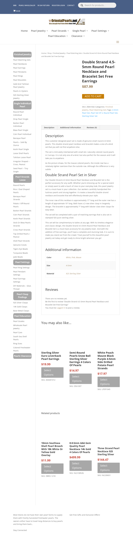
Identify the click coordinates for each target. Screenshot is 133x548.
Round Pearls (19, 185)
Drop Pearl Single (20, 119)
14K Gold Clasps (20, 306)
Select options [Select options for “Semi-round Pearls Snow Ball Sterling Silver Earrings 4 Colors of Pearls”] (77, 379)
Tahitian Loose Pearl (22, 157)
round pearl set (111, 113)
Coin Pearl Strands (21, 214)
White (68, 257)
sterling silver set (89, 116)
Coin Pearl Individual (22, 134)
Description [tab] (49, 127)
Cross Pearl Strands (21, 230)
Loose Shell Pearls (21, 153)
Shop (50, 53)
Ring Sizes (17, 343)
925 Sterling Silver (73, 273)
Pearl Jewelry (38, 31)
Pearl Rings (18, 76)
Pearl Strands (59, 31)
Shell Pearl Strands (21, 241)
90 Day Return (43, 5)
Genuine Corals (20, 245)
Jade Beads (18, 257)
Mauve (78, 257)
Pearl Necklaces (20, 64)
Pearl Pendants (19, 72)
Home (24, 31)
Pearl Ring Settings (21, 267)
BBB (14, 5)
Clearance (76, 36)
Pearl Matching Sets (74, 53)
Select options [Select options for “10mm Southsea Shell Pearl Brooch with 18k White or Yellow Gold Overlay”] (49, 469)
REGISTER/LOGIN (58, 5)
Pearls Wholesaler (27, 5)
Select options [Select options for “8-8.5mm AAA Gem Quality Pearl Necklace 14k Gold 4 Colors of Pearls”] (77, 466)
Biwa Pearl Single (20, 130)
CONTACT (70, 5)
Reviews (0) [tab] (92, 127)
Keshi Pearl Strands (21, 218)
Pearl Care (17, 332)
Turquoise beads (20, 253)
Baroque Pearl (19, 138)
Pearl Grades (18, 321)
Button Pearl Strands (22, 210)
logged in (61, 308)
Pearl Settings (99, 31)
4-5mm (69, 265)
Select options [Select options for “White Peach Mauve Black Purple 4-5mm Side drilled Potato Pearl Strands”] (105, 382)
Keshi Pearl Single (21, 149)
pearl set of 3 (97, 113)
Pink (73, 257)
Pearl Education (56, 36)
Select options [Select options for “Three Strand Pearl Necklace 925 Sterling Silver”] (105, 468)
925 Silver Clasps (20, 302)
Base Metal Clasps (21, 310)
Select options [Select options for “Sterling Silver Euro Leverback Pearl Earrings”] (49, 372)
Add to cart (93, 96)
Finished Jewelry (59, 53)
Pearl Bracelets (19, 80)
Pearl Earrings (19, 68)
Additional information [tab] (70, 127)
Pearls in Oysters (20, 91)
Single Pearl (78, 31)
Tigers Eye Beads (20, 249)
